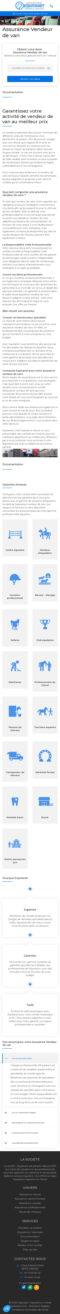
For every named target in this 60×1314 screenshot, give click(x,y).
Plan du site (30, 1249)
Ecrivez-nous (31, 1277)
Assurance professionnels (30, 1207)
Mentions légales (39, 1306)
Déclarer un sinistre (30, 1227)
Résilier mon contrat (30, 1245)
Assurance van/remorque (30, 1198)
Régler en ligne (30, 1240)
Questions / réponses (30, 1232)
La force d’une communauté (21, 1133)
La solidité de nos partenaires (21, 1143)
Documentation (30, 1236)
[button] (7, 1308)
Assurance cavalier (30, 1203)
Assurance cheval (30, 1194)
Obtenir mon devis (30, 79)
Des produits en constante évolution (25, 1122)
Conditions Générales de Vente (30, 1309)
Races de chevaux (30, 1211)
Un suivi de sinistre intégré (20, 1112)
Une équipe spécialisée (18, 1058)
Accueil (17, 13)
